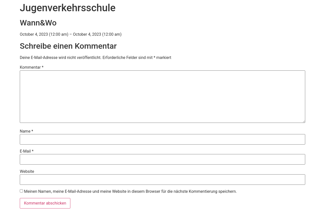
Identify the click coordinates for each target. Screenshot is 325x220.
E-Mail (27, 151)
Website (27, 172)
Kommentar (32, 67)
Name (26, 131)
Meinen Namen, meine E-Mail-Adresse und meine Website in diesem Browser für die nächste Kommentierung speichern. (130, 192)
